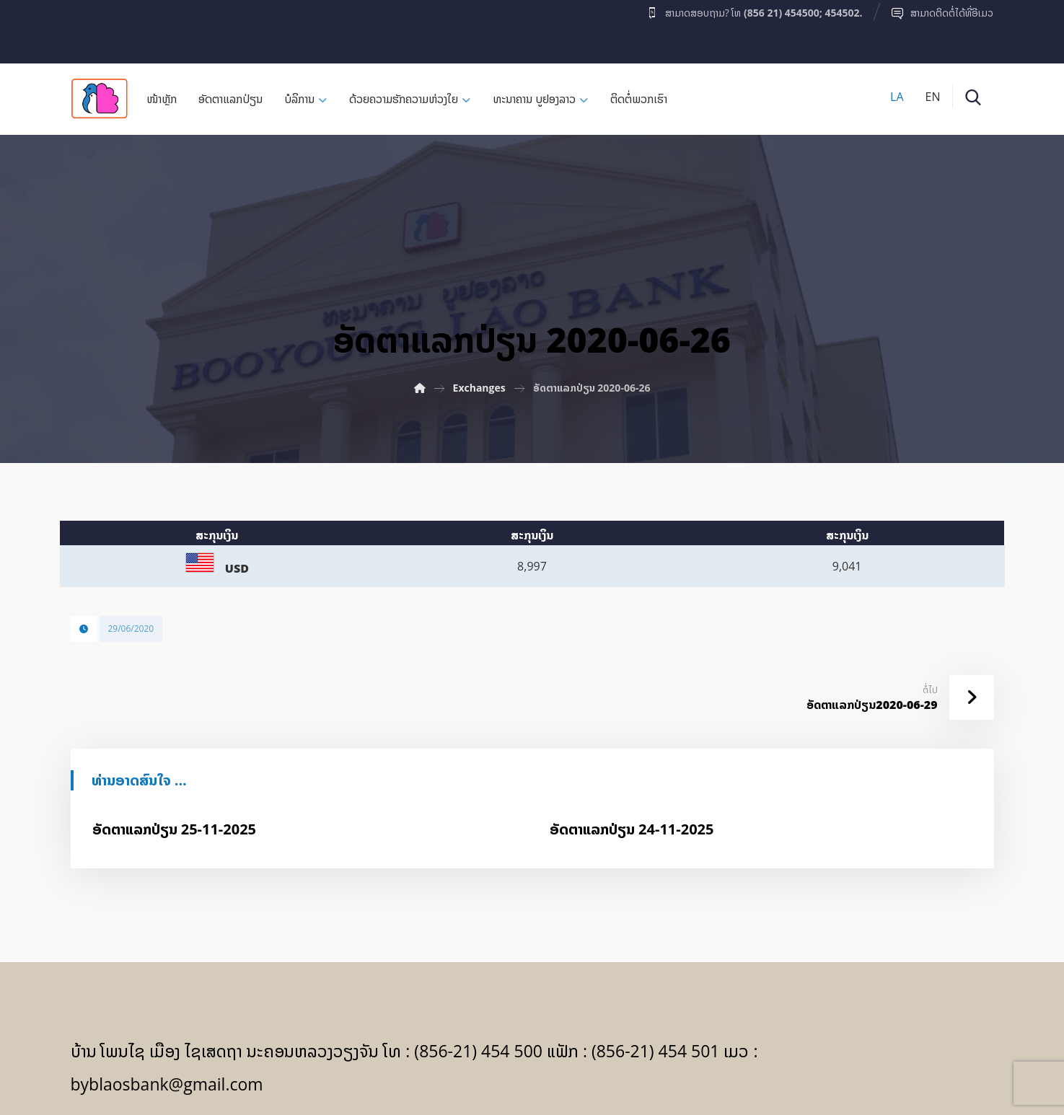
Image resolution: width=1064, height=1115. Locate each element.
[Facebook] (99, 28)
